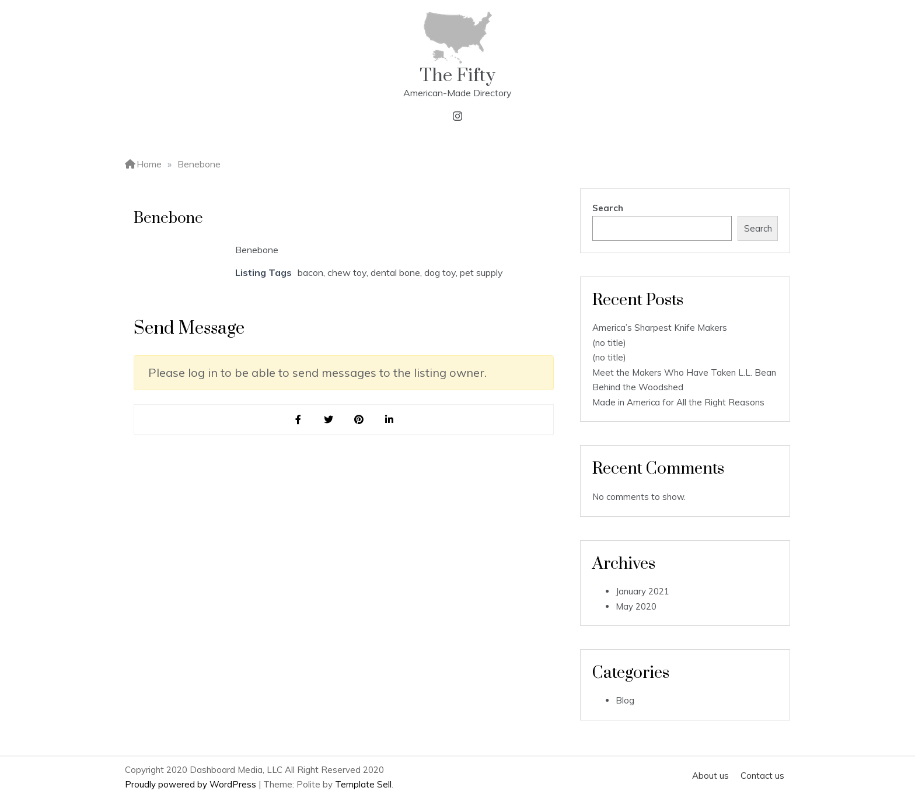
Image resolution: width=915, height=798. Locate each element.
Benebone (256, 250)
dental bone (395, 272)
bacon (310, 272)
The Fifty (457, 75)
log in (203, 372)
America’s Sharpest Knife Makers (659, 327)
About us (710, 775)
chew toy (346, 272)
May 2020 (636, 606)
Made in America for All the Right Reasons (678, 402)
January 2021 (642, 591)
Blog (625, 700)
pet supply (481, 272)
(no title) (609, 342)
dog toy (440, 272)
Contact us (762, 775)
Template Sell (363, 784)
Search (607, 208)
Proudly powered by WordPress (192, 784)
